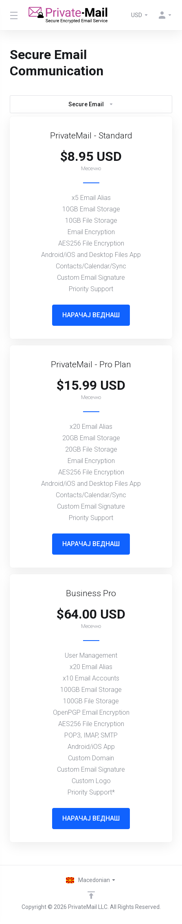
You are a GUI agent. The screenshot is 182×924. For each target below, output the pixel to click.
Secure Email (91, 104)
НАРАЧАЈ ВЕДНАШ (91, 315)
